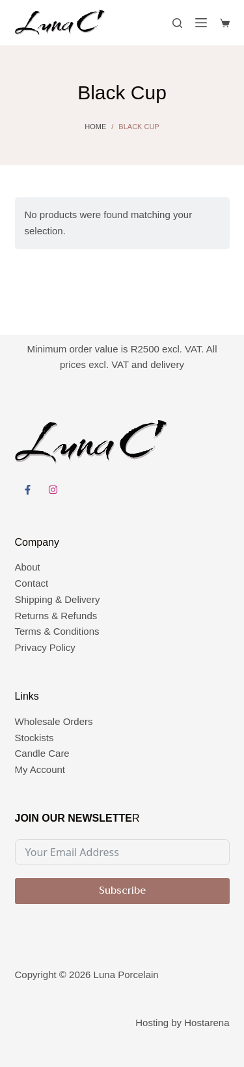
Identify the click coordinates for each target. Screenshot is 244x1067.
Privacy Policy (45, 647)
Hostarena (206, 1022)
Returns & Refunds (56, 615)
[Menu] (201, 23)
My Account (40, 769)
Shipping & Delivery (57, 599)
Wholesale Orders (54, 721)
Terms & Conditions (57, 631)
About (27, 566)
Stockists (34, 737)
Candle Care (42, 753)
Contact (32, 583)
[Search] (177, 23)
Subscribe (122, 890)
